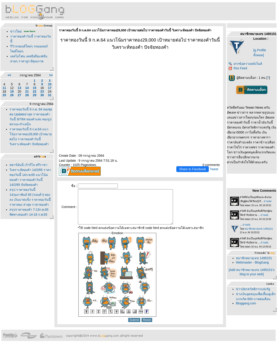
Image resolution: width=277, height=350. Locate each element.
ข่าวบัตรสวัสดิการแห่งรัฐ (253, 289)
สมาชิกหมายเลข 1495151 (254, 258)
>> (51, 75)
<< (9, 75)
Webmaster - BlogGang (252, 262)
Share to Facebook (192, 169)
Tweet (214, 169)
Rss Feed (237, 68)
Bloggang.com (246, 303)
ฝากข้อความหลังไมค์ (245, 63)
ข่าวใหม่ (16, 31)
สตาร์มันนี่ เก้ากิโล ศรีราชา (28, 165)
